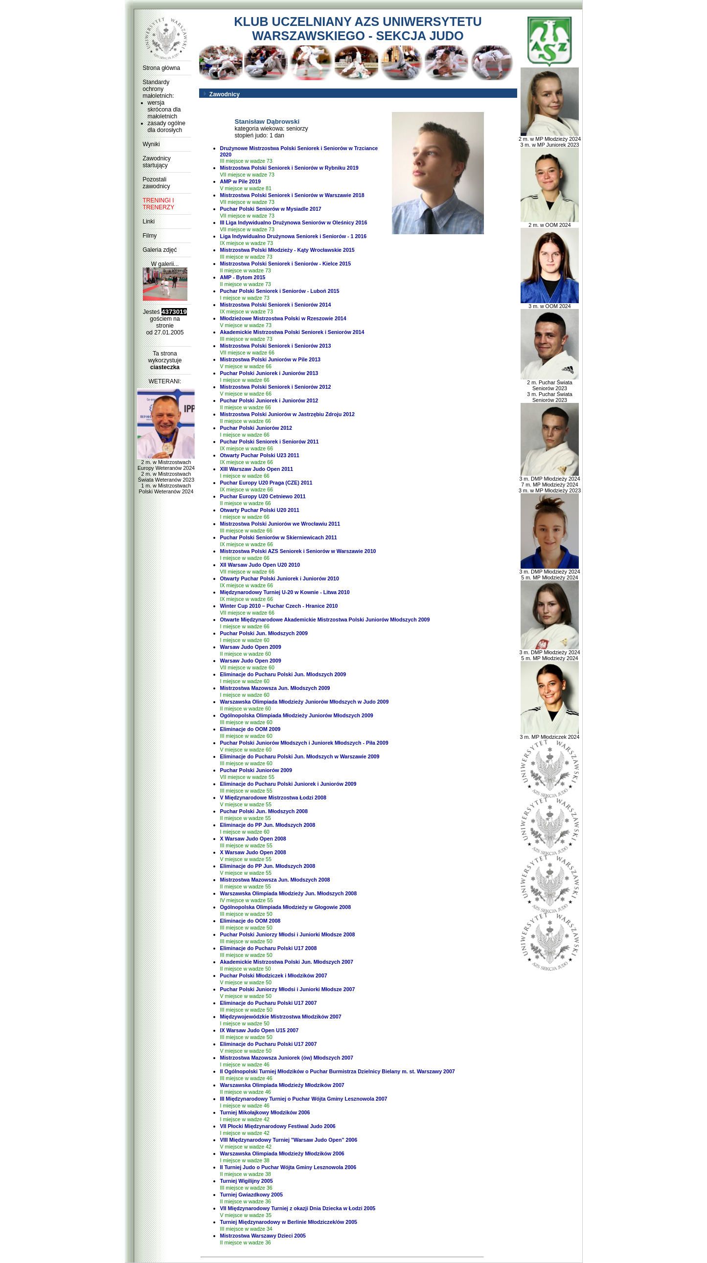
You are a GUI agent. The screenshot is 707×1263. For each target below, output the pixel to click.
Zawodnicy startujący (157, 162)
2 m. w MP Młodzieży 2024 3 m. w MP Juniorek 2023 (550, 139)
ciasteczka (165, 367)
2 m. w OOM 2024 (550, 222)
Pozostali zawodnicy (156, 183)
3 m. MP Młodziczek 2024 (550, 734)
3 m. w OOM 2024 (550, 303)
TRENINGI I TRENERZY (159, 204)
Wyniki (151, 144)
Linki (149, 221)
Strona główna (162, 68)
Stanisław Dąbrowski (267, 121)
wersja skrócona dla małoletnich (164, 109)
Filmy (150, 235)
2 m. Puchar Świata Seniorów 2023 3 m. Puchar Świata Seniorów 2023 (550, 389)
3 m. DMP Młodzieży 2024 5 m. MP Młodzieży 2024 (549, 572)
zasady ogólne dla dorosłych (166, 126)
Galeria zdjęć (160, 249)
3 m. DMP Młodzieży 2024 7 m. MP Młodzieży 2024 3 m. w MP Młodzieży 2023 (550, 482)
